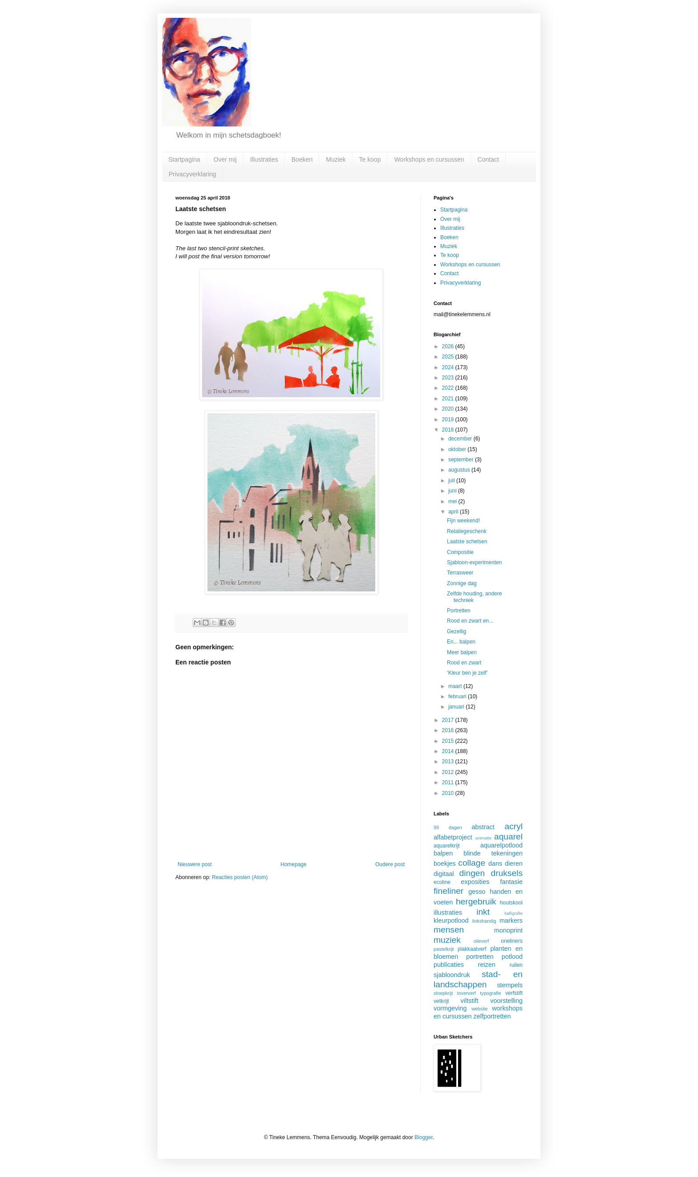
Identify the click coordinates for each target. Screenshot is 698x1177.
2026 (448, 346)
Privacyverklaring (192, 174)
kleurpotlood (451, 920)
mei (453, 501)
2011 (448, 782)
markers (511, 920)
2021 (448, 398)
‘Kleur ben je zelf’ (467, 673)
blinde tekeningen (493, 853)
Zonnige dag (462, 583)
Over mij (225, 159)
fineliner (448, 891)
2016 (448, 730)
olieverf (481, 941)
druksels (507, 873)
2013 (448, 761)
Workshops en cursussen (429, 159)
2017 (448, 720)
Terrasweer (460, 573)
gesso (476, 891)
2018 (448, 430)
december (461, 439)
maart (455, 686)
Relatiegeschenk (467, 531)
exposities (475, 881)
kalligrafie (513, 913)
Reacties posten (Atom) (240, 877)
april (454, 512)
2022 (448, 388)
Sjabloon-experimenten (474, 562)
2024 (448, 367)
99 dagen (448, 827)
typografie (490, 993)
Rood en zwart (464, 663)
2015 (448, 741)
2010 (448, 793)
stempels (510, 985)
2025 (448, 357)
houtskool (511, 903)
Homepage (293, 864)
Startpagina (184, 159)
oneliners (512, 941)
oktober (457, 449)
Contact (488, 159)
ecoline (442, 882)
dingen (472, 873)
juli (452, 480)
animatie (483, 837)
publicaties (449, 964)
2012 (448, 772)
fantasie (511, 881)
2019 (448, 419)
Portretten (459, 610)
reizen (486, 964)
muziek (447, 940)
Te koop (370, 159)
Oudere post (390, 864)
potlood (512, 956)
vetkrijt (441, 1001)
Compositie (460, 552)
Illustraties (264, 159)
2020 (448, 409)
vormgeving (450, 1008)
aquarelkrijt (447, 846)
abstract (483, 827)
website (479, 1008)
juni (453, 491)
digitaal (444, 873)
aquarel (508, 836)
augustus (459, 470)
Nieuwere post (195, 864)
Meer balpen (462, 652)
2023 (448, 378)
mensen (449, 929)
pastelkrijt (444, 949)
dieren (514, 863)
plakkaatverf (472, 949)
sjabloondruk (452, 974)
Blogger (423, 1137)
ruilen (516, 965)
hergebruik (476, 901)
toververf (466, 993)
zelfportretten (492, 1016)
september (461, 459)
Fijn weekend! (463, 520)
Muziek (335, 159)
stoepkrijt (443, 993)
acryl (513, 826)
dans (495, 863)
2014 (448, 751)
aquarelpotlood (501, 845)
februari (458, 696)
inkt (483, 911)
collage (471, 862)
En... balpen (461, 642)
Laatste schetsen (467, 541)
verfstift (514, 993)
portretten (480, 956)
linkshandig (484, 921)
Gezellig (456, 631)
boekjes (445, 863)
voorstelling (506, 1000)
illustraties (448, 912)
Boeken (302, 159)
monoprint (508, 930)
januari (457, 707)
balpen (443, 853)
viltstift (470, 1000)
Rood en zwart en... (470, 621)
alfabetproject (453, 837)
